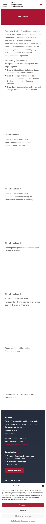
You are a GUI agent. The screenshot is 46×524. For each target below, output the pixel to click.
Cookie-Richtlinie (15, 521)
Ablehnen (23, 510)
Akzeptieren (23, 505)
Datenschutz (24, 521)
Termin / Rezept (14, 470)
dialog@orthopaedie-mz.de (16, 445)
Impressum (32, 521)
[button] (43, 486)
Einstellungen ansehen (23, 516)
